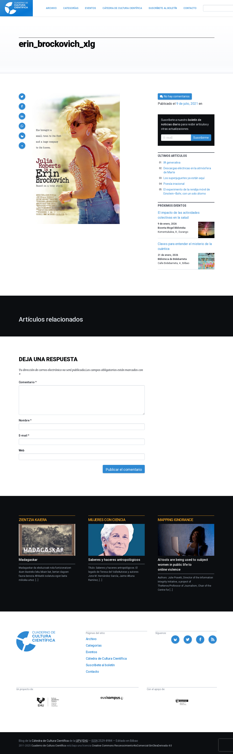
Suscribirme (201, 137)
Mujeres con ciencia (106, 520)
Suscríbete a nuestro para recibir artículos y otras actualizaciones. (185, 124)
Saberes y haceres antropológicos (114, 560)
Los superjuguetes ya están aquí (183, 178)
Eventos (91, 652)
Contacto (92, 672)
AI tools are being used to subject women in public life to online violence (183, 564)
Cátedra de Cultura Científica (106, 658)
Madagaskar (28, 560)
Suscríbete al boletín (100, 665)
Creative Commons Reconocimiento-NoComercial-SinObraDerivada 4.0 (132, 745)
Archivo (91, 639)
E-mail (24, 435)
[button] (22, 96)
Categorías (94, 645)
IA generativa (171, 162)
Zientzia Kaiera (33, 520)
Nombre (25, 420)
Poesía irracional (173, 183)
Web (21, 450)
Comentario (27, 382)
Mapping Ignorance (175, 520)
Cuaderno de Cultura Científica (48, 745)
